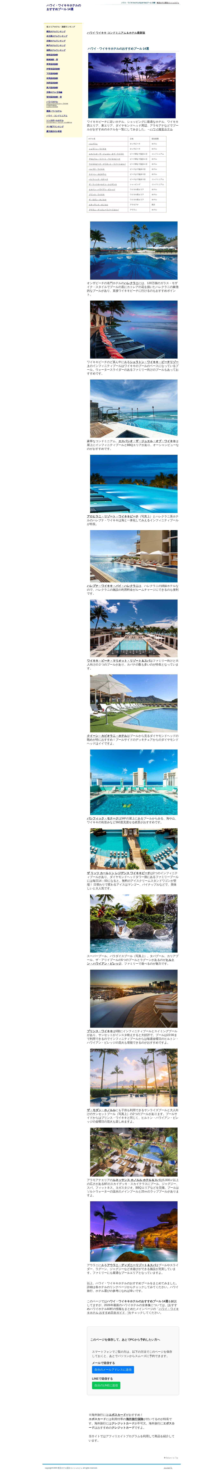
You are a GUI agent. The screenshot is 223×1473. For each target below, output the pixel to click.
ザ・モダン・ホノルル (97, 200)
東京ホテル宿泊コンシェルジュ (168, 3)
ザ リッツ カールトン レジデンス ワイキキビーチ (118, 873)
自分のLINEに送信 (106, 1385)
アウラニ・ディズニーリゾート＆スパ (104, 210)
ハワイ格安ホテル (161, 129)
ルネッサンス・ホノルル (98, 205)
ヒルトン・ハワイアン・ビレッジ (102, 189)
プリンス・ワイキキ (97, 194)
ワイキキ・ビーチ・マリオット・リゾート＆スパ (118, 660)
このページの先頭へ (171, 1458)
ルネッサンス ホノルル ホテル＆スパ (136, 1180)
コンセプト (168, 1468)
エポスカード (117, 1414)
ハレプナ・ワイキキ (97, 169)
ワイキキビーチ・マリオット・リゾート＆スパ (107, 164)
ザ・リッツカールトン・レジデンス (103, 184)
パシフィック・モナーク (98, 179)
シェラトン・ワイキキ (97, 149)
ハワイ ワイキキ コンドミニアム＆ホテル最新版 (116, 32)
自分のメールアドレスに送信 (113, 1369)
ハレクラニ (93, 144)
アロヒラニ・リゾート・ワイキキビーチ (104, 159)
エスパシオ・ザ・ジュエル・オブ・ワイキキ (106, 154)
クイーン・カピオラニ (97, 174)
